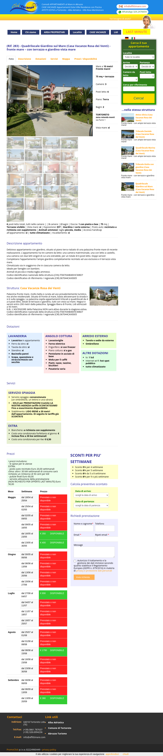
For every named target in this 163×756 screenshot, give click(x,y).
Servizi (54, 58)
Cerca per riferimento (135, 84)
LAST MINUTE (136, 32)
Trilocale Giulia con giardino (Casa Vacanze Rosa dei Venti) (145, 168)
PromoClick (12, 749)
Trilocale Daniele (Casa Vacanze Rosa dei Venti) (145, 134)
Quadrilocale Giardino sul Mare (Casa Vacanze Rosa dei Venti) (145, 188)
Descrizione (24, 58)
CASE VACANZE (98, 32)
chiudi (126, 754)
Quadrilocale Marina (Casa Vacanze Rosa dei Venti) (145, 150)
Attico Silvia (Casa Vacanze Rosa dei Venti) (144, 117)
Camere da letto (129, 74)
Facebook (155, 750)
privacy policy (49, 749)
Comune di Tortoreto (59, 727)
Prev (10, 100)
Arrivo (126, 62)
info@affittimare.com (34, 737)
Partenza (145, 62)
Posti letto (145, 72)
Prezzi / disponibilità (85, 58)
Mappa (66, 58)
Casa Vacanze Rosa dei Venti (40, 288)
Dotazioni (40, 58)
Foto (11, 58)
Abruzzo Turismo (57, 733)
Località (127, 52)
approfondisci (112, 754)
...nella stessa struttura (138, 110)
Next (88, 100)
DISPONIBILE (57, 533)
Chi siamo (30, 32)
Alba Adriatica (56, 722)
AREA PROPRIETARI (54, 32)
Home (14, 32)
